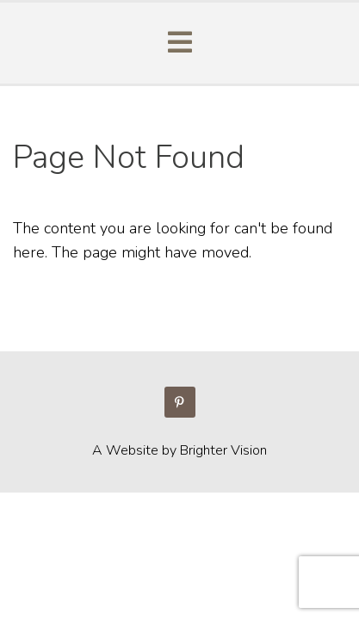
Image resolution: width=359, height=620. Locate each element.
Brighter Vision (223, 450)
